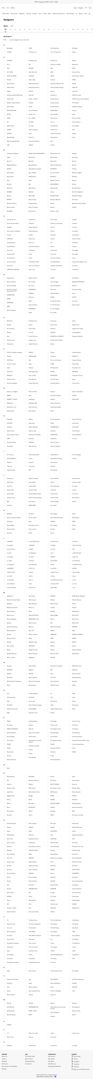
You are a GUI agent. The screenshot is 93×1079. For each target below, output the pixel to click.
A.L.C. (8, 64)
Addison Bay (10, 87)
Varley (8, 991)
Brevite (52, 207)
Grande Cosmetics (55, 395)
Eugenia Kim (75, 324)
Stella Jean (75, 823)
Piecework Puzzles (34, 746)
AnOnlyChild (54, 126)
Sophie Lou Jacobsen (56, 858)
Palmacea (9, 725)
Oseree (52, 712)
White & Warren (54, 1012)
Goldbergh (31, 399)
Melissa (52, 600)
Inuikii (30, 458)
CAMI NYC (10, 238)
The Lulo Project (33, 947)
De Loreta (31, 285)
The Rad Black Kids (34, 962)
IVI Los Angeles (76, 454)
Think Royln (53, 931)
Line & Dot (53, 568)
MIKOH (52, 630)
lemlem (31, 576)
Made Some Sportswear (13, 600)
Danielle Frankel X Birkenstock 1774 (12, 290)
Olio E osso (32, 701)
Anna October (54, 114)
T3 (7, 920)
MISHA (52, 646)
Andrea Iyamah (54, 102)
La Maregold (10, 564)
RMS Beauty (53, 792)
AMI (51, 68)
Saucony (9, 869)
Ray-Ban (9, 815)
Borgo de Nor (54, 188)
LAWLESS (31, 545)
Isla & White (53, 470)
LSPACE (74, 568)
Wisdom (52, 1016)
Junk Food (75, 493)
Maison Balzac (11, 611)
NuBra (74, 685)
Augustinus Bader (77, 106)
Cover (74, 258)
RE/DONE (31, 776)
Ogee (8, 712)
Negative (31, 669)
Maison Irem (10, 615)
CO (51, 242)
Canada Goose (11, 242)
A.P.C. (8, 68)
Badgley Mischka (12, 165)
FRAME (52, 371)
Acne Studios (10, 83)
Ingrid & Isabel (11, 470)
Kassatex (9, 533)
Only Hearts (53, 701)
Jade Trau (9, 486)
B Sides (74, 169)
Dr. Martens (75, 278)
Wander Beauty (11, 1014)
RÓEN (52, 815)
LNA (73, 549)
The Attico (10, 958)
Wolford (74, 1003)
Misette (52, 642)
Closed (52, 238)
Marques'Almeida (33, 615)
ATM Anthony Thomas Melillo (80, 99)
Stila (73, 839)
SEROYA (9, 896)
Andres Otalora (54, 106)
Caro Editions (11, 258)
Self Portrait (10, 892)
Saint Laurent (11, 842)
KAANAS (9, 513)
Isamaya (52, 466)
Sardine (9, 865)
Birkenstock (32, 211)
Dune (73, 293)
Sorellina (53, 865)
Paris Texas (10, 740)
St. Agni (52, 892)
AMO (51, 72)
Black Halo (53, 161)
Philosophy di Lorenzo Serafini (35, 741)
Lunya (74, 576)
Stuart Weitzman (77, 858)
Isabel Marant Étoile (56, 458)
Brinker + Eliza (54, 211)
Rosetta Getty (76, 788)
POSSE (52, 744)
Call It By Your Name (13, 223)
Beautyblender (33, 165)
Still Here (74, 842)
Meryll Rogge (54, 615)
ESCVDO (52, 332)
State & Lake (54, 904)
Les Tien (52, 549)
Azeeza (74, 133)
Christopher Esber (34, 262)
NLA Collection (54, 681)
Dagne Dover (10, 278)
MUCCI (74, 642)
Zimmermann (32, 1045)
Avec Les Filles (76, 118)
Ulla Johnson (32, 971)
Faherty (9, 356)
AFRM (8, 118)
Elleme (30, 324)
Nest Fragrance (33, 677)
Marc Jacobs (10, 646)
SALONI (9, 850)
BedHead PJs (32, 176)
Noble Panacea (54, 685)
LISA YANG (53, 587)
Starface (52, 900)
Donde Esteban (54, 293)
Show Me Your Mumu (35, 846)
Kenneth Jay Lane (34, 525)
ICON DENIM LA (11, 458)
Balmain (9, 184)
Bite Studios (53, 157)
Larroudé (9, 576)
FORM (52, 364)
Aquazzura (75, 64)
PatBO (9, 748)
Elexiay (9, 332)
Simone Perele (33, 877)
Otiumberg (75, 705)
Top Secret (75, 924)
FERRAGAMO (32, 356)
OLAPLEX (31, 697)
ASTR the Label (76, 95)
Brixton (74, 161)
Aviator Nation (76, 122)
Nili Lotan (53, 677)
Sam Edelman (11, 854)
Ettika (74, 321)
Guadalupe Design (55, 407)
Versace (31, 994)
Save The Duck (11, 873)
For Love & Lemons (55, 360)
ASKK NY (74, 87)
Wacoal (9, 1003)
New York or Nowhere (56, 666)
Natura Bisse (32, 666)
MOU (73, 630)
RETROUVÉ (32, 807)
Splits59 (52, 881)
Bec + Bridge (32, 172)
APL (51, 141)
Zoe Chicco (53, 1045)
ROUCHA (74, 799)
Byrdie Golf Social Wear (79, 203)
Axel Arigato (75, 126)
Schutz (9, 881)
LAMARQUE (10, 568)
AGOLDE (9, 133)
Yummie (31, 1037)
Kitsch (52, 533)
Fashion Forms (11, 379)
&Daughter (10, 48)
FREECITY (75, 356)
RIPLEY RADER (54, 784)
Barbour (9, 195)
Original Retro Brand (56, 709)
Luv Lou (74, 583)
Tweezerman (75, 954)
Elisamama (10, 344)
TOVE (73, 931)
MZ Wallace (75, 653)
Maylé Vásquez (33, 653)
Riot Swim (53, 780)
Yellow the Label (33, 1033)
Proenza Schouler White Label (80, 740)
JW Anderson (76, 497)
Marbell (9, 642)
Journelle (74, 486)
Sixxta (30, 896)
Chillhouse (32, 250)
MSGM (74, 638)
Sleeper (52, 827)
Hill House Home (55, 419)
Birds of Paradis (33, 207)
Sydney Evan (76, 908)
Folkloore (53, 356)
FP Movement (54, 368)
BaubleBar (10, 211)
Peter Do (31, 729)
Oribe (51, 705)
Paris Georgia (11, 736)
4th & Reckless (54, 48)
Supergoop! (75, 885)
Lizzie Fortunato (76, 545)
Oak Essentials (11, 697)
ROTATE (74, 795)
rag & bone (10, 792)
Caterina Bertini (33, 227)
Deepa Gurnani (33, 278)
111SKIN (9, 52)
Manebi (9, 634)
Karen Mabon (10, 525)
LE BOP (31, 549)
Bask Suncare (11, 207)
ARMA (74, 79)
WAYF (30, 1014)
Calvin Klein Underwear (13, 231)
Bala (8, 180)
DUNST (74, 297)
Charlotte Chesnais (34, 246)
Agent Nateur (10, 126)
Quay (8, 768)
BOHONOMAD (54, 184)
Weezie (52, 1003)
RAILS (8, 803)
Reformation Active (34, 792)
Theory (30, 954)
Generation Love (11, 407)
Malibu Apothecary (12, 626)
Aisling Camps (33, 60)
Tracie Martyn (76, 935)
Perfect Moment (11, 759)
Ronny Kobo (75, 780)
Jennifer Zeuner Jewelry (35, 497)
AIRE (8, 145)
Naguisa (9, 673)
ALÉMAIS (31, 76)
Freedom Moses (76, 360)
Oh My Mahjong (33, 693)
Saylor (9, 877)
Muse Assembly (76, 649)
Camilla (9, 235)
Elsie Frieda (32, 328)
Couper (74, 246)
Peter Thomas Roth (34, 732)
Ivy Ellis (74, 458)
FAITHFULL (10, 360)
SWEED (74, 904)
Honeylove (53, 438)
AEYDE (9, 114)
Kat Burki (31, 513)
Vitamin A (53, 994)
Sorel (51, 862)
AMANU (31, 145)
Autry (73, 114)
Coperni (74, 219)
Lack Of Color (11, 549)
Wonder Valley (76, 1011)
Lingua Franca (54, 572)
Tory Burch (75, 928)
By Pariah (75, 199)
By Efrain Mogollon (77, 192)
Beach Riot (32, 157)
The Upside (53, 924)
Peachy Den (10, 752)
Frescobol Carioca (77, 375)
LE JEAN (31, 557)
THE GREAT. (32, 931)
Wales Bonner (11, 1011)
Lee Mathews (32, 553)
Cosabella (75, 231)
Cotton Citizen (76, 238)
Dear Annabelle (11, 310)
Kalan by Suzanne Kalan (14, 517)
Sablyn (9, 827)
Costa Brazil (75, 235)
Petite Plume (32, 736)
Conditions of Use (48, 1076)
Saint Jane (10, 839)
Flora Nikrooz (32, 379)
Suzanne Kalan (76, 892)
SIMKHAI (31, 873)
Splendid (52, 877)
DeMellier (31, 293)
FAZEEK (31, 352)
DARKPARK (10, 302)
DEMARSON (32, 289)
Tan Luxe (9, 928)
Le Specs (53, 545)
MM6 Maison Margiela (78, 596)
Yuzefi (52, 1033)
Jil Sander (53, 490)
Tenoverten (10, 947)
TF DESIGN (10, 954)
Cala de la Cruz (11, 219)
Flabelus (31, 368)
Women (6, 26)
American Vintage (55, 64)
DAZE (8, 306)
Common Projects (55, 258)
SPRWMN (53, 888)
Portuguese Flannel (55, 740)
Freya (73, 379)
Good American (33, 407)
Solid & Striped (54, 846)
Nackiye (9, 666)
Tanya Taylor (10, 939)
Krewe (74, 525)
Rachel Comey (11, 788)
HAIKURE (9, 419)
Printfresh (75, 725)
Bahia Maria (10, 172)
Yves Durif (53, 1037)
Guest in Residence (77, 391)
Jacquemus (10, 478)
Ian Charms (10, 454)
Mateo (30, 638)
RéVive (30, 811)
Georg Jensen (10, 411)
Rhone (30, 815)
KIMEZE (52, 521)
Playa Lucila (53, 725)
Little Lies (75, 541)
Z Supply (74, 1045)
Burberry (74, 176)
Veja (30, 979)
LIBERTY (52, 557)
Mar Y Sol (31, 630)
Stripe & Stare (76, 850)
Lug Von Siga (76, 572)
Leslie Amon (32, 587)
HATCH (31, 419)
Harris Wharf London (13, 434)
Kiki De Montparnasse (56, 517)
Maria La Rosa (11, 657)
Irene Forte (32, 466)
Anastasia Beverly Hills (57, 83)
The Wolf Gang (54, 928)
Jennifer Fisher (33, 490)
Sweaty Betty (76, 900)
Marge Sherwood (11, 653)
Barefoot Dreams (12, 203)
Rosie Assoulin (76, 792)
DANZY (9, 298)
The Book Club (33, 920)
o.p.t (8, 693)
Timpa (52, 943)
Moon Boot (75, 615)
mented (52, 607)
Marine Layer (32, 600)
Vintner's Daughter (55, 991)
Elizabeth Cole (33, 321)
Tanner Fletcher (11, 931)
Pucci (73, 748)
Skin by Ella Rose (34, 911)
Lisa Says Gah (54, 583)
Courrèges (75, 250)
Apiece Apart (54, 137)
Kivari (74, 513)
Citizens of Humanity (56, 223)
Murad (74, 646)
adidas (9, 91)
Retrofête (31, 803)
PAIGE (8, 721)
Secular (9, 888)
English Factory (33, 344)
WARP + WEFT (33, 1011)
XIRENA (9, 1025)
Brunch (74, 165)
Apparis (74, 60)
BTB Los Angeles (77, 172)
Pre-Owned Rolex (55, 759)
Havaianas (32, 423)
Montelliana (75, 611)
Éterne (52, 344)
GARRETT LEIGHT (12, 399)
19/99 (30, 48)
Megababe (31, 657)
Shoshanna (32, 842)
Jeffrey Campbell (33, 478)
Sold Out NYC (54, 842)
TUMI (73, 951)
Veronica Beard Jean (34, 991)
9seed (74, 52)
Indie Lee (9, 466)
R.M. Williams (11, 776)
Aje (29, 64)
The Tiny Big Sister (55, 920)
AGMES (9, 129)
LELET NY (31, 568)
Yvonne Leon (75, 1033)
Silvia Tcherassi (33, 869)
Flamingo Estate (33, 371)
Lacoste (9, 553)
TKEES (52, 951)
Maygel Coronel (33, 649)
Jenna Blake (32, 482)
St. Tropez (53, 896)
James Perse (10, 490)
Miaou (52, 619)
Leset (30, 583)
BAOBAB (9, 192)
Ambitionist (53, 60)
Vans (8, 987)
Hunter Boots (76, 431)
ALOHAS (31, 122)
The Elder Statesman (35, 924)
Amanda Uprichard (34, 141)
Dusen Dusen (76, 305)
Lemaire (31, 572)
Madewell (9, 603)
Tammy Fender (11, 924)
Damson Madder (11, 285)
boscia (52, 192)
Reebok (31, 784)
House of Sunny (76, 419)
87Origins (75, 48)
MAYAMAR (32, 646)
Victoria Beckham (55, 983)
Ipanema (31, 462)
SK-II (30, 904)
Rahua (9, 799)
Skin (30, 908)
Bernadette (32, 195)
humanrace (75, 423)
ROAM (52, 795)
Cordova (74, 223)
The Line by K (32, 943)
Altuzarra (31, 137)
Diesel (30, 312)
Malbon (9, 623)
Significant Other (33, 865)
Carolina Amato (11, 262)
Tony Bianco (75, 920)
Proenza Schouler (77, 736)
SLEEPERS (53, 831)
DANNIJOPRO (11, 295)
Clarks (52, 231)
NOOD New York (76, 666)
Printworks (75, 729)
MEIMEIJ (52, 596)
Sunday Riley (76, 869)
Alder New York (33, 72)
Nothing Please (76, 677)
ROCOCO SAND (54, 803)
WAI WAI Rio (10, 1007)
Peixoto (9, 755)
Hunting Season (76, 434)
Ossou (74, 701)
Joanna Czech (54, 497)
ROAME (52, 799)
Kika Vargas (53, 513)
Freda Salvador (76, 352)
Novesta (74, 681)
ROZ (73, 811)
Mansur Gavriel (11, 638)
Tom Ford (53, 962)
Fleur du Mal (32, 375)
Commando (53, 250)
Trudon (74, 947)
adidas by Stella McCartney (15, 95)
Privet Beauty (76, 732)
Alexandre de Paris (34, 87)
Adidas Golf (10, 99)
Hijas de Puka (33, 446)
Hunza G (74, 438)
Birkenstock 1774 (55, 153)
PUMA (74, 752)
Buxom (74, 184)
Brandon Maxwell (55, 199)
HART (8, 438)
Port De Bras (54, 736)
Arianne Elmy (76, 72)
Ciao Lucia (32, 269)
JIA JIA (52, 482)
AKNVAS (31, 68)
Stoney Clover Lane (77, 846)
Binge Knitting (33, 203)
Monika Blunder (76, 600)
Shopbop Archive (33, 839)
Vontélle (74, 983)
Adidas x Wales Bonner (13, 102)
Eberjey (9, 324)
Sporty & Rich (54, 885)
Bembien (31, 192)
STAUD (52, 911)
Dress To (74, 285)
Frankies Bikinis (55, 383)
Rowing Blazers (76, 803)
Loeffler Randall (76, 553)
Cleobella (53, 235)
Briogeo (74, 153)
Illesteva (9, 462)
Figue (30, 364)
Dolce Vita (53, 289)
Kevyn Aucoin (32, 529)
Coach (52, 246)
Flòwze (52, 352)
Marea (8, 649)
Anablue (52, 79)
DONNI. (52, 297)
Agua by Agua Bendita (13, 141)
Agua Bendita (10, 137)
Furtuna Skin (76, 383)
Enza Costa (53, 324)
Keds (30, 521)
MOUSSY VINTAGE (77, 634)
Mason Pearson (33, 634)
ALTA (30, 133)
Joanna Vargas (54, 501)
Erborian (52, 328)
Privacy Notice (40, 1076)
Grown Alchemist (55, 403)
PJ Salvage (53, 721)
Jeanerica (9, 505)
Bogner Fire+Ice (54, 180)
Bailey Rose (10, 176)
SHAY (30, 831)
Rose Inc (74, 784)
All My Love (32, 114)
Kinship (52, 529)
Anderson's (53, 95)
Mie (51, 623)
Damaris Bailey (11, 282)
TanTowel (9, 935)
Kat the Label (32, 517)
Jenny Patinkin (54, 478)
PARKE (9, 744)
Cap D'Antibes (11, 246)
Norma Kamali (76, 673)
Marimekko (32, 596)
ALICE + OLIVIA (33, 99)
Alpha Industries (33, 129)
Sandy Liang (10, 862)
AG (8, 122)
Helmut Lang (32, 431)
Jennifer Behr (32, 486)
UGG (8, 971)
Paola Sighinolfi (11, 732)
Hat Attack (10, 446)
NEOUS (31, 673)
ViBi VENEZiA (54, 979)
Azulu (73, 137)
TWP (73, 958)
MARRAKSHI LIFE (34, 619)
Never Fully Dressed (34, 681)
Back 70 (9, 161)
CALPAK (9, 227)
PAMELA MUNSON (12, 729)
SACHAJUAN (10, 835)
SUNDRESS (75, 873)
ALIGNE (31, 102)
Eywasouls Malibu (77, 336)
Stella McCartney (77, 827)
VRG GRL (74, 987)
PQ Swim (53, 752)
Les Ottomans (54, 541)
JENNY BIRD (32, 505)
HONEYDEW (53, 434)
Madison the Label (12, 607)
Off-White (9, 705)
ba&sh (8, 157)
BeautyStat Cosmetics (35, 169)
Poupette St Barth (55, 748)
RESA (30, 799)
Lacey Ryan (10, 545)
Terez (8, 951)
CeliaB (30, 235)
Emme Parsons (33, 336)
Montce (74, 607)
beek (30, 180)
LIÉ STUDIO (53, 560)
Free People (75, 364)
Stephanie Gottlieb (77, 835)
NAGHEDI (9, 669)
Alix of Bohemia (33, 110)
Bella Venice (32, 188)
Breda (52, 203)
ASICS (74, 83)
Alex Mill (31, 95)
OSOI (73, 693)
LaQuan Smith (11, 572)
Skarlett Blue (32, 900)
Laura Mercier (11, 583)
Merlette (52, 611)
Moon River (75, 619)
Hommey (52, 431)
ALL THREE (32, 118)
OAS (8, 701)
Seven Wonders (11, 911)
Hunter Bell (75, 427)
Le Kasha (31, 560)
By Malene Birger (77, 195)
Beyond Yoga (32, 199)
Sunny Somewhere (77, 881)
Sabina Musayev (11, 823)
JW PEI (74, 501)
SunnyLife (75, 877)
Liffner (52, 564)
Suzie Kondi (75, 896)
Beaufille (31, 161)
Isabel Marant (54, 454)
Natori (8, 685)
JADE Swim (10, 482)
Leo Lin (31, 580)
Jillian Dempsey (54, 486)
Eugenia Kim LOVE (77, 328)
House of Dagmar (55, 446)
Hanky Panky (10, 431)
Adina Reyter (10, 106)
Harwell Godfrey (11, 442)
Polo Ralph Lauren (55, 729)
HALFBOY (9, 423)
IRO (30, 470)
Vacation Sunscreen (12, 979)
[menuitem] (4, 8)
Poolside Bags (54, 732)
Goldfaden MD (33, 403)
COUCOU (75, 242)
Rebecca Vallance (34, 780)
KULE (73, 529)
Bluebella (53, 176)
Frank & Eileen (54, 379)
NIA (51, 669)
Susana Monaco (76, 888)
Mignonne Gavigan (55, 626)
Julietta (74, 490)
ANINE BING (53, 110)
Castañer (31, 223)
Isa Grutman (53, 462)
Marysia (31, 626)
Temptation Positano (13, 943)
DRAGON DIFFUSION (78, 282)
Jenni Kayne (32, 501)
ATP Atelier (75, 102)
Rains (8, 807)
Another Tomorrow (55, 133)
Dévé (30, 301)
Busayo (74, 180)
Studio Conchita (76, 862)
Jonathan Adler (76, 482)
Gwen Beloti (75, 399)
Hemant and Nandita (35, 434)
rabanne (9, 784)
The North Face (33, 951)
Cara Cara (10, 250)
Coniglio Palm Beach (56, 265)
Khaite (30, 533)
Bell (30, 184)
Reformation (32, 788)
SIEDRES (31, 858)
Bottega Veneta (54, 195)
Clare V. (52, 227)
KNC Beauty (75, 517)
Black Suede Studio (56, 165)
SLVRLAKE (53, 839)
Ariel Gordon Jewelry (78, 76)
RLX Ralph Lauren (55, 788)
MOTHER (74, 626)
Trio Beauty (75, 939)
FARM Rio (9, 375)
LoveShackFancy (77, 564)
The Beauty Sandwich (13, 962)
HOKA (52, 423)
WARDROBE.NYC (33, 1007)
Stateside (53, 908)
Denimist (31, 297)
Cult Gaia (75, 265)
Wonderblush (76, 1007)
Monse (74, 603)
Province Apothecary (78, 744)
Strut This (75, 854)
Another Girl (53, 129)
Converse (53, 269)
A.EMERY (9, 60)
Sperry (52, 873)
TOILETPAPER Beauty (56, 954)
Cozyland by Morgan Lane (79, 262)
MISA (51, 638)
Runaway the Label (77, 815)
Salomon (9, 846)
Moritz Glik (75, 623)
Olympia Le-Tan (33, 712)
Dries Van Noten (76, 289)
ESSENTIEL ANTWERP (56, 336)
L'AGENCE (10, 541)
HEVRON (31, 442)
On (51, 693)
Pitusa (30, 753)
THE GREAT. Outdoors (35, 935)
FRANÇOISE (53, 375)
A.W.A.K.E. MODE (11, 76)
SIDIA (30, 854)
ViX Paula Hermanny (78, 979)
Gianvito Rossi (33, 391)
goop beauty (32, 411)
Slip (51, 835)
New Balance (32, 685)
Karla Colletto (11, 529)
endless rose (32, 340)
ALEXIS (31, 91)
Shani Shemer (33, 823)
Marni (30, 611)
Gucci (52, 411)
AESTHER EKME (11, 110)
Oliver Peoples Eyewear (35, 705)
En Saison (53, 321)
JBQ (8, 501)
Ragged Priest (11, 795)
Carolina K (10, 265)
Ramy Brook (10, 811)
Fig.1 (30, 360)
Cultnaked (75, 269)
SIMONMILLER (33, 888)
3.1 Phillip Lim (33, 52)
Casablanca (32, 219)
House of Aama (54, 442)
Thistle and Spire (55, 935)
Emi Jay (31, 332)
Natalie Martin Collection (14, 681)
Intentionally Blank (34, 454)
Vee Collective (11, 994)
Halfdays (9, 427)
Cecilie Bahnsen (33, 231)
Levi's (52, 553)
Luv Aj (74, 580)
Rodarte (52, 807)
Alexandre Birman (34, 83)
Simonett (31, 885)
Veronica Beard (33, 987)
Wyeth (74, 1014)
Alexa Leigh (32, 79)
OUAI (73, 709)
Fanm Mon (10, 371)
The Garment (32, 928)
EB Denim (9, 321)
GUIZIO (74, 395)
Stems (74, 831)
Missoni (52, 649)
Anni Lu (52, 122)
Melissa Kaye (54, 603)
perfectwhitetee (33, 721)
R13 (8, 780)
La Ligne (9, 560)
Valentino (9, 983)
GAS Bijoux (10, 403)
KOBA (73, 521)
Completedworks (55, 262)
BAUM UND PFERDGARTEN (36, 153)
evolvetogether (76, 332)
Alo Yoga (31, 126)
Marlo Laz (31, 607)
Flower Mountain (33, 383)
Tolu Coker (53, 958)
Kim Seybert (53, 525)
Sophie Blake (54, 854)
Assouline (75, 91)
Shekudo (31, 835)
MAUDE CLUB (33, 642)
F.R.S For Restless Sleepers (14, 352)
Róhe (73, 776)
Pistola (31, 749)
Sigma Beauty (33, 862)
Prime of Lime (76, 721)
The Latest (32, 939)
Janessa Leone (11, 497)
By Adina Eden (76, 188)
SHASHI (31, 827)
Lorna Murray (76, 560)
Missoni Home (54, 653)
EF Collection (11, 328)
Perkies (31, 725)
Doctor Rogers (54, 282)
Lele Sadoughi (33, 564)
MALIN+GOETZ (11, 630)
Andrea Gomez (54, 99)
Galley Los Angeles (12, 391)
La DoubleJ (10, 557)
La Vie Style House (34, 541)
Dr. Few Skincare (55, 305)
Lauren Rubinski (11, 587)
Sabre (8, 831)
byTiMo (74, 207)
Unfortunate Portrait (56, 971)
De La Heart (32, 282)
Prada (52, 755)
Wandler (31, 1003)
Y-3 (8, 1033)
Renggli (31, 795)
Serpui (9, 900)
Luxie (73, 587)
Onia (51, 697)
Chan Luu (31, 242)
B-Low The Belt (54, 172)
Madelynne (10, 596)
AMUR (52, 76)
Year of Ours (10, 1037)
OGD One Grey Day (12, 709)
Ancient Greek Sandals (56, 87)
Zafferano (9, 1045)
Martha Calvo (32, 623)
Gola (30, 395)
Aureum (74, 110)
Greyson (52, 399)
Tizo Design (53, 947)
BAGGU (9, 169)
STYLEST (75, 865)
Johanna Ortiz (76, 478)
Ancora (52, 91)
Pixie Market (32, 757)
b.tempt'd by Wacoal (12, 153)
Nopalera (74, 669)
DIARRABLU (32, 308)
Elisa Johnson (11, 340)
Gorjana (52, 391)
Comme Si (53, 254)
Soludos (52, 850)
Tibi (51, 939)
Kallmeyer (9, 521)
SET (8, 904)
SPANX (52, 869)
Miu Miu (52, 657)
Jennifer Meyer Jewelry (35, 493)
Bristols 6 (75, 157)
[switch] (4, 48)
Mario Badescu (33, 603)
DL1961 (52, 278)
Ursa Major (75, 971)
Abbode (9, 79)
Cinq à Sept (53, 219)
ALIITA (30, 106)
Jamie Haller (10, 493)
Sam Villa (9, 858)
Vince (51, 987)
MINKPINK (53, 634)
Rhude (52, 776)
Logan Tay (75, 557)
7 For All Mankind (55, 52)
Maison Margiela (11, 619)
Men (12, 26)
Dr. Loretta (53, 312)
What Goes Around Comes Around (57, 1007)
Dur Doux (75, 301)
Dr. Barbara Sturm (55, 301)
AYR (73, 129)
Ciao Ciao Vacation (34, 265)
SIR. (30, 892)
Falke (8, 368)
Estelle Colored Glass (56, 340)
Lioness (52, 576)
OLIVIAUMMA (32, 709)
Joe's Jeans (53, 505)
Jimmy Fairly (54, 493)
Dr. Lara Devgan (54, 308)
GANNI (9, 395)
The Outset (32, 958)
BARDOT (9, 199)
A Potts (52, 145)
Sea (8, 885)
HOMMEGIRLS (54, 427)
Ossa (73, 697)
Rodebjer (52, 811)
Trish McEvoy (76, 943)
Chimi (30, 254)
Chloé (30, 258)
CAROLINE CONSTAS (13, 269)
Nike (51, 673)
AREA (73, 68)
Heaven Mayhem (33, 427)
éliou (8, 336)
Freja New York (76, 368)
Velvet (30, 983)
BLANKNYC (53, 169)
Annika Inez (53, 118)
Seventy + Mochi (11, 908)
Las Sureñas (10, 580)
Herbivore (31, 438)
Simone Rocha (33, 881)
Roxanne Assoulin (77, 807)
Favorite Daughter (12, 383)
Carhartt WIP (10, 254)
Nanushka (10, 677)
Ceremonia (32, 238)
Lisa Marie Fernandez (56, 580)
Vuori (73, 991)
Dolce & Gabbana (55, 285)
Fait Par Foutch (11, 364)
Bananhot (9, 188)
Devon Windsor (33, 305)
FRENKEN (75, 371)
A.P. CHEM (10, 72)
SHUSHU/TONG (33, 850)
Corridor (74, 227)
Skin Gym (53, 823)
